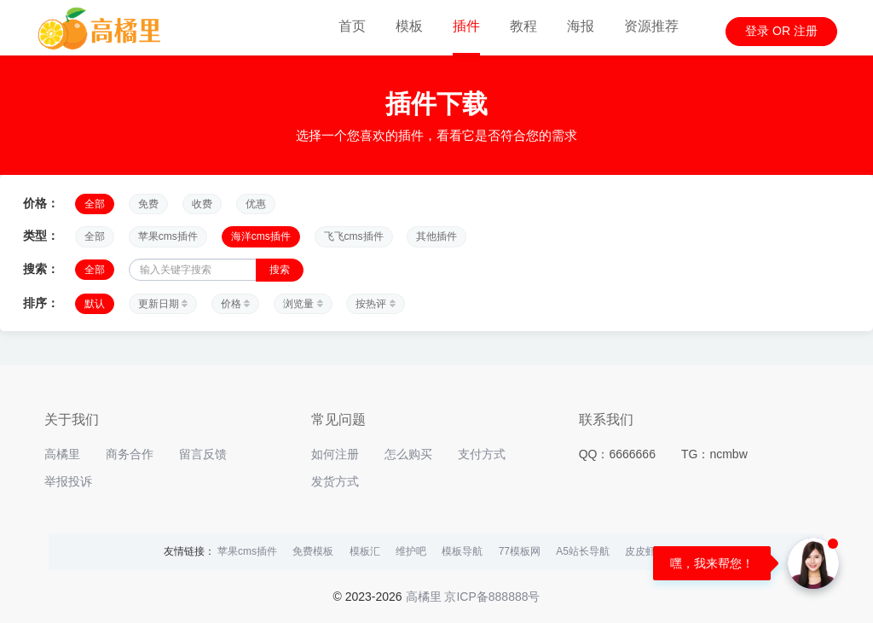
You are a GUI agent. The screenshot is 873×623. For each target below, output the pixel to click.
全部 (94, 204)
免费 (148, 204)
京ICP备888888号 (492, 596)
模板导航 (462, 551)
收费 (202, 204)
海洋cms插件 (261, 236)
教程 (523, 26)
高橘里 (62, 454)
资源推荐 (651, 26)
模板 (409, 26)
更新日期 (163, 304)
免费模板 (312, 551)
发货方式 (335, 481)
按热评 (375, 304)
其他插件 (436, 236)
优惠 (256, 204)
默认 (94, 304)
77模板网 (520, 551)
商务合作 (129, 454)
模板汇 (365, 551)
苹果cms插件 (168, 236)
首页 (352, 26)
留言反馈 (203, 454)
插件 (466, 26)
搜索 (279, 270)
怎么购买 (408, 454)
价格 (235, 304)
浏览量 (302, 304)
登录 (757, 31)
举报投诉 (68, 481)
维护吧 (411, 551)
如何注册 (335, 454)
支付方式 (482, 454)
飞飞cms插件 (354, 236)
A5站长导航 (583, 551)
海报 (580, 26)
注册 (806, 31)
